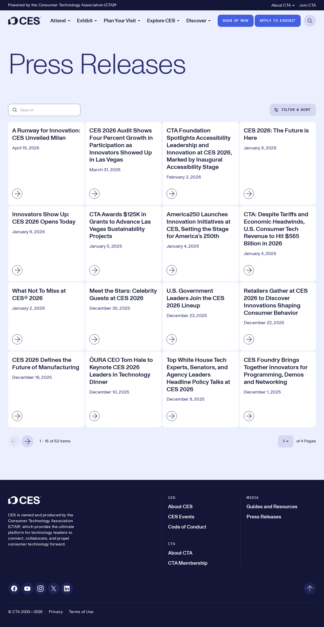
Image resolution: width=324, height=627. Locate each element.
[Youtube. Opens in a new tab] (27, 588)
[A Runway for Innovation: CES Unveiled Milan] (46, 163)
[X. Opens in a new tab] (54, 588)
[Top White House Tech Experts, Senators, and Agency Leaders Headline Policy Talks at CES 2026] (201, 389)
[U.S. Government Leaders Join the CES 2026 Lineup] (201, 316)
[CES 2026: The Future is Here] (278, 163)
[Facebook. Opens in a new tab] (14, 588)
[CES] (24, 21)
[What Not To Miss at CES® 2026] (46, 316)
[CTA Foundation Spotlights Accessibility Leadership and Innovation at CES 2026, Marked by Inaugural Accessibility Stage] (201, 163)
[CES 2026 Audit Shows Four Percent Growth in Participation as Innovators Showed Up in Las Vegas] (123, 163)
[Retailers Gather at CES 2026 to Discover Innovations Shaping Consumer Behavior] (278, 316)
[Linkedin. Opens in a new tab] (67, 588)
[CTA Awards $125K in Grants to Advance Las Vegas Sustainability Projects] (123, 243)
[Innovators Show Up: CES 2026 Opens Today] (46, 243)
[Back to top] (310, 588)
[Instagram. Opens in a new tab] (40, 588)
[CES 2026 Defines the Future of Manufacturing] (46, 389)
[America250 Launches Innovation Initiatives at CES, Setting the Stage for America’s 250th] (201, 243)
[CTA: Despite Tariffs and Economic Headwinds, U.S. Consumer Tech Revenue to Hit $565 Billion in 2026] (278, 243)
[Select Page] (285, 441)
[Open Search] (310, 21)
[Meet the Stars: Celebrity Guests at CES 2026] (123, 316)
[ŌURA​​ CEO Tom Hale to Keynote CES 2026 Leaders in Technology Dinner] (123, 389)
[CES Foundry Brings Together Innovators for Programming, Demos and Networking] (278, 389)
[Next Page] (27, 441)
